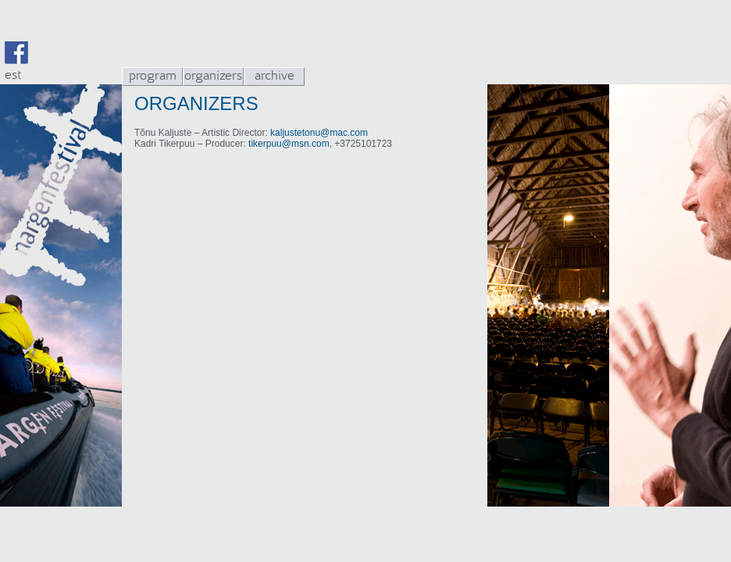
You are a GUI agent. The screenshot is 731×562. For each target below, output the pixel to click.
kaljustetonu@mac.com (319, 132)
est (13, 74)
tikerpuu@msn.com (289, 143)
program (153, 75)
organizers (213, 75)
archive (274, 75)
